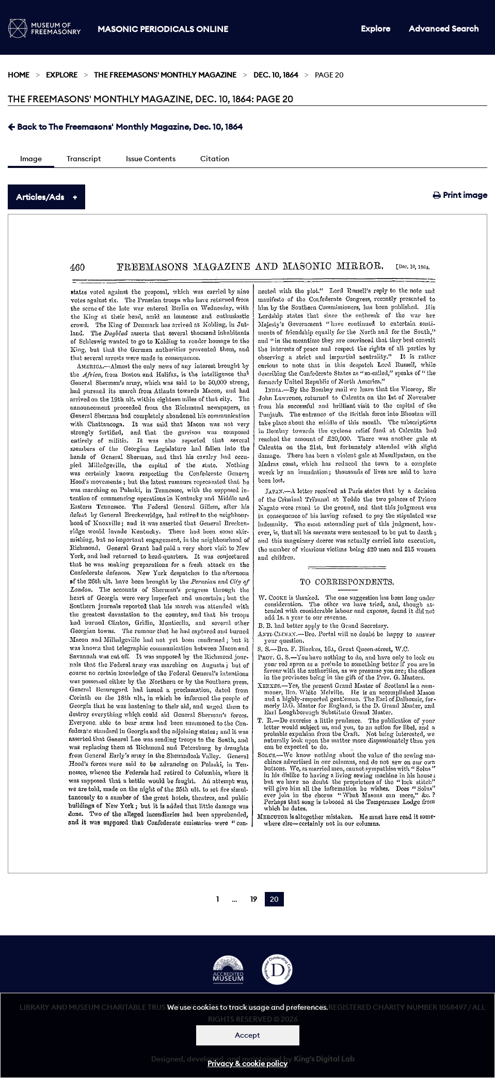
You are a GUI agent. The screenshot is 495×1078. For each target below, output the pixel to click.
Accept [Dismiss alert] (247, 1035)
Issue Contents (150, 158)
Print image (460, 195)
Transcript (84, 158)
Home (18, 75)
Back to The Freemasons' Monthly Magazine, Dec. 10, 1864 (125, 126)
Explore (375, 28)
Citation (214, 158)
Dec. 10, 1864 (275, 75)
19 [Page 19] (253, 899)
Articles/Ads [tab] (40, 197)
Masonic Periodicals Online (163, 29)
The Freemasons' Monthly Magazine (165, 75)
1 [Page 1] (217, 899)
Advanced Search (444, 28)
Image (31, 158)
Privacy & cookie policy (247, 1063)
